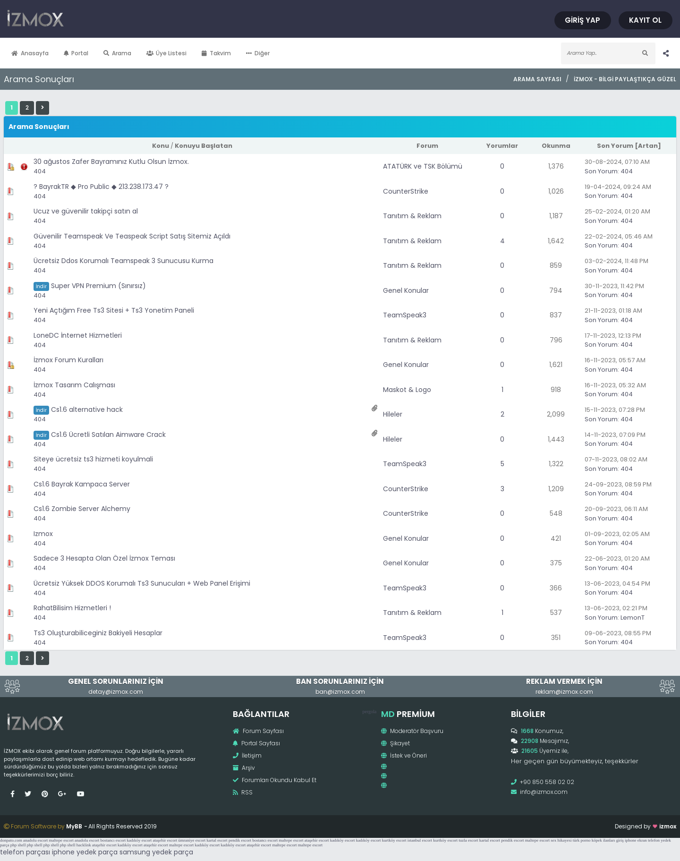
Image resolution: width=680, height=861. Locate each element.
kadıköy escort (139, 840)
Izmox (43, 533)
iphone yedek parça (85, 852)
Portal (76, 53)
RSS (243, 792)
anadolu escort (35, 840)
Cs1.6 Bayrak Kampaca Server (82, 484)
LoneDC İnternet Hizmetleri (78, 335)
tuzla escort (468, 840)
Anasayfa (30, 53)
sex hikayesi (561, 840)
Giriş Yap (583, 20)
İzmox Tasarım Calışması (74, 385)
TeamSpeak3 (404, 315)
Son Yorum (615, 145)
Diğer (258, 53)
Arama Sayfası (537, 79)
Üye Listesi (166, 53)
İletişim (247, 755)
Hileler (392, 414)
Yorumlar (502, 145)
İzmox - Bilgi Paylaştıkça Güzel (625, 79)
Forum (427, 145)
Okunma (556, 145)
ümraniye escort (191, 840)
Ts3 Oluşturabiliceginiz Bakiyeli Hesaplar (98, 633)
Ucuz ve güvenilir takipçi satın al (86, 211)
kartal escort (216, 840)
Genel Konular (406, 290)
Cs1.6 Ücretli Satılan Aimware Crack (108, 434)
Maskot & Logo (407, 389)
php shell (18, 845)
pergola (369, 711)
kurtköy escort (394, 840)
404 (40, 171)
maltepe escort (61, 840)
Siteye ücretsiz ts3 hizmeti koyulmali (93, 459)
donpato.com (11, 840)
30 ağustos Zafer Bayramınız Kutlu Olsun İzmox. (111, 161)
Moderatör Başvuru (412, 731)
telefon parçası (25, 852)
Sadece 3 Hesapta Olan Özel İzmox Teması (104, 558)
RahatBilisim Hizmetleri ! (72, 608)
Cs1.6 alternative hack (87, 409)
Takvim (216, 53)
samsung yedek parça (156, 852)
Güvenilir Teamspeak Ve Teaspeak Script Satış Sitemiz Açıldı (132, 236)
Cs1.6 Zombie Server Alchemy (82, 508)
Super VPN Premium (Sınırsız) (98, 285)
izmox (667, 826)
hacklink (83, 845)
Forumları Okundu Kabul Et (274, 780)
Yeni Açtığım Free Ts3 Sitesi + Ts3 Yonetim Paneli (114, 310)
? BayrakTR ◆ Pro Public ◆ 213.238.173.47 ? (101, 186)
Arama (117, 53)
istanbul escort (420, 840)
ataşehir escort (165, 840)
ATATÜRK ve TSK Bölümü (422, 166)
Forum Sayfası (258, 731)
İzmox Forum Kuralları (68, 360)
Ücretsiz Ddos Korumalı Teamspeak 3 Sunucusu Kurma (123, 260)
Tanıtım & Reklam (412, 216)
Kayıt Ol (645, 20)
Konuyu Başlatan (203, 145)
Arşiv (244, 768)
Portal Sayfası (256, 743)
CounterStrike (405, 191)
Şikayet (395, 743)
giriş (620, 840)
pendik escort (240, 840)
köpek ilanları (603, 840)
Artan (648, 145)
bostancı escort (113, 840)
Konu (160, 145)
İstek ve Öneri (404, 755)
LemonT (632, 617)
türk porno (582, 840)
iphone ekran (636, 840)
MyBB (74, 826)
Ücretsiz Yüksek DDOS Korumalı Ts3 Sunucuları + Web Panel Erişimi (142, 583)
